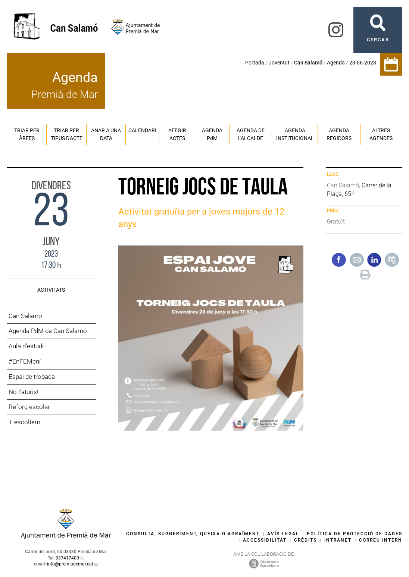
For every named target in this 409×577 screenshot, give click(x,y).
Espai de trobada (32, 376)
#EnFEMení (25, 361)
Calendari (142, 130)
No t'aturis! (23, 392)
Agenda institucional (295, 134)
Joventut (279, 63)
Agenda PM (212, 134)
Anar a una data (106, 134)
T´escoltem (24, 422)
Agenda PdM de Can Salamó (48, 331)
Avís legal (283, 533)
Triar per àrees (27, 134)
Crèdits (305, 540)
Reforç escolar (29, 406)
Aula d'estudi (26, 346)
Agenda (336, 63)
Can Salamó (25, 316)
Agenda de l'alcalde (251, 134)
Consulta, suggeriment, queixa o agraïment (193, 533)
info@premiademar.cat (70, 564)
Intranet (338, 540)
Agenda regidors (339, 134)
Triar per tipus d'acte (66, 134)
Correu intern (380, 540)
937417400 (67, 558)
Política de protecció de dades (354, 533)
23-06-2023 (362, 63)
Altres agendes (381, 134)
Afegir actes (177, 134)
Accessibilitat (265, 540)
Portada (254, 63)
